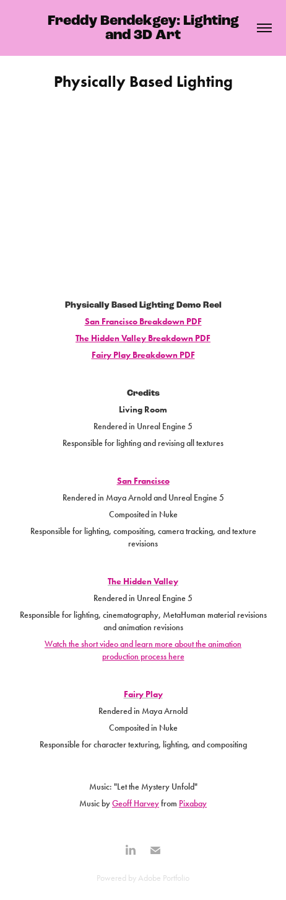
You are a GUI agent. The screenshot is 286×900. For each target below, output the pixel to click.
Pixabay (193, 803)
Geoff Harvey (135, 803)
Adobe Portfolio (163, 878)
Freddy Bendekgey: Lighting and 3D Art (145, 27)
